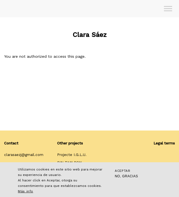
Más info (25, 191)
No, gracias (126, 176)
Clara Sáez (90, 35)
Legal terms (164, 143)
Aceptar (122, 171)
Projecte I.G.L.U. (71, 155)
